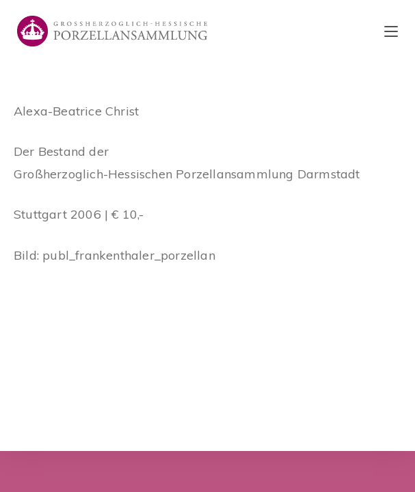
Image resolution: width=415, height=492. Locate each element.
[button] (386, 19)
